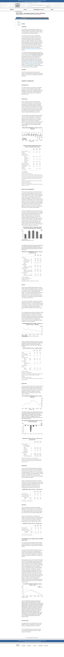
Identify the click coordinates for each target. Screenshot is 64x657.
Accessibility (40, 645)
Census (25, 9)
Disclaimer (29, 645)
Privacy (34, 645)
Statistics (12, 9)
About (52, 9)
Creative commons (18, 645)
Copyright (23, 645)
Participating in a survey (39, 9)
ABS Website (39, 1)
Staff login (46, 645)
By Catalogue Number (19, 11)
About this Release (19, 24)
